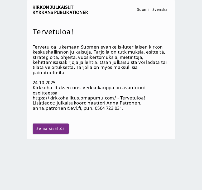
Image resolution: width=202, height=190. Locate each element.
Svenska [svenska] (159, 9)
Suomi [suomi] (143, 9)
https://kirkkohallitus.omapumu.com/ (74, 98)
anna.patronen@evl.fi (57, 108)
